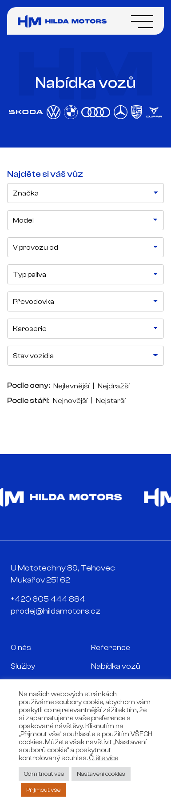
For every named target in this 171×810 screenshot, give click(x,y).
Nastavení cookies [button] (101, 773)
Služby (23, 666)
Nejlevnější (71, 386)
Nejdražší (114, 386)
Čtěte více (103, 758)
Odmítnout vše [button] (44, 773)
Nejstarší (111, 401)
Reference (110, 647)
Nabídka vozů (115, 666)
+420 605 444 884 (48, 599)
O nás (21, 647)
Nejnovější (70, 401)
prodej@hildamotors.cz (55, 611)
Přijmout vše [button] (43, 789)
